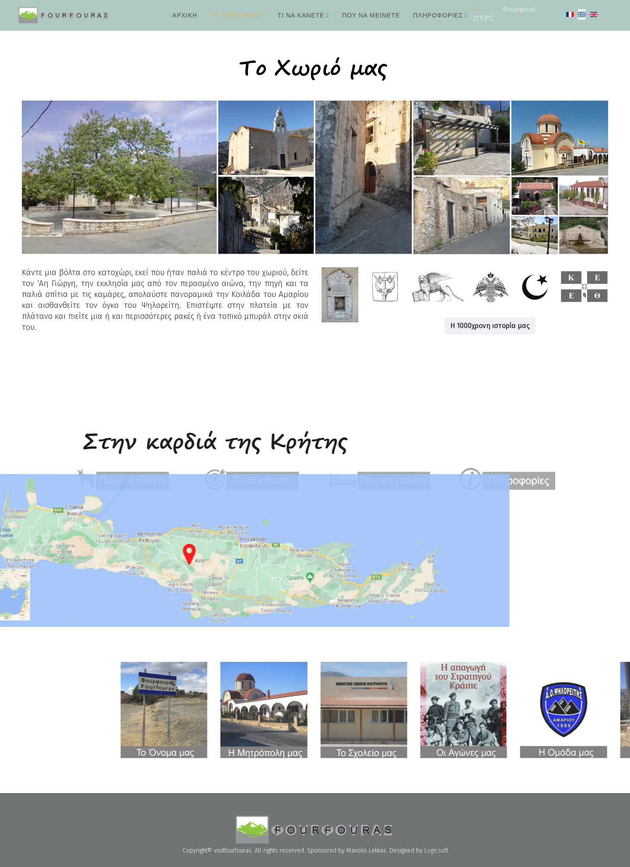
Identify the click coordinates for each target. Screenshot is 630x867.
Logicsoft (436, 850)
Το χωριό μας (235, 15)
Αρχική (184, 15)
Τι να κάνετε (300, 15)
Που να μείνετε (371, 15)
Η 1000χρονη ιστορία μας (495, 326)
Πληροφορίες (438, 15)
